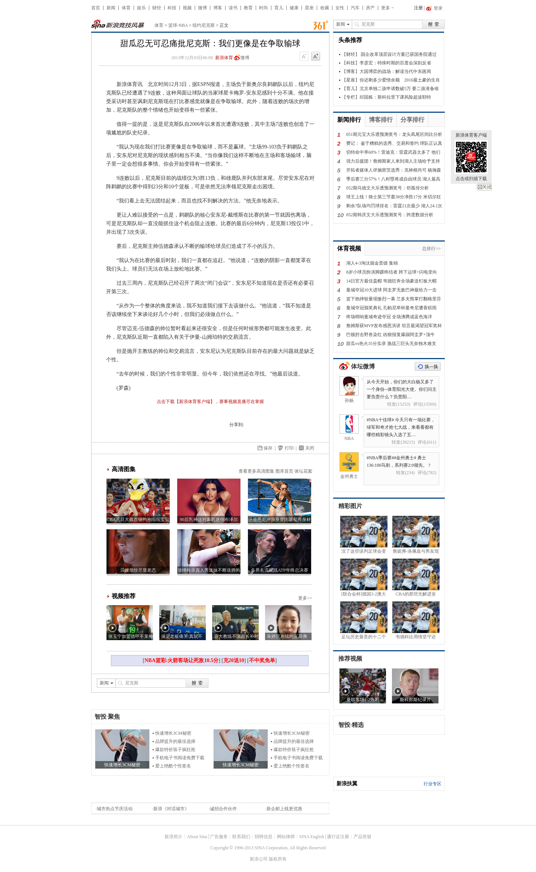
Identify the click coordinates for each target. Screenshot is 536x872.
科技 (172, 7)
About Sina (197, 836)
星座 (309, 7)
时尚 (263, 7)
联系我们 (241, 836)
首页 (95, 7)
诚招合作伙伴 (223, 808)
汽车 (355, 7)
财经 (156, 7)
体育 (126, 7)
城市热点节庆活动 (115, 808)
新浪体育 (224, 57)
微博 (202, 7)
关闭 (484, 187)
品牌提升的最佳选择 (175, 741)
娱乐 (141, 7)
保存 (268, 448)
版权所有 (278, 859)
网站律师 (286, 836)
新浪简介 (173, 836)
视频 (187, 7)
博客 (217, 7)
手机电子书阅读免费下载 (179, 757)
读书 (233, 7)
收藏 (324, 7)
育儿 (278, 7)
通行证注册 (338, 836)
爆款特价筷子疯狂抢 (175, 749)
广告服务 (219, 836)
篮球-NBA (178, 25)
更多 (385, 7)
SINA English (311, 836)
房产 (370, 7)
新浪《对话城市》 (171, 808)
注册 (418, 7)
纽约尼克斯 (203, 25)
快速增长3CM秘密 (173, 733)
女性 (339, 7)
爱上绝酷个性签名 (173, 766)
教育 (248, 7)
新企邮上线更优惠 (284, 808)
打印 (289, 448)
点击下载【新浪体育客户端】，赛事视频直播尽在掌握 (210, 401)
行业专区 (432, 783)
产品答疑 (362, 836)
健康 (294, 7)
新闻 (110, 7)
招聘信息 (263, 836)
